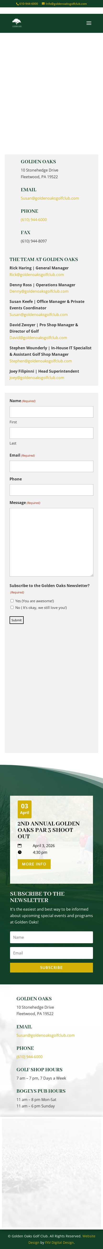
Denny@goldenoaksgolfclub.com (39, 291)
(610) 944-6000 (34, 219)
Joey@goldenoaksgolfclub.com (37, 377)
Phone (16, 479)
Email (22, 455)
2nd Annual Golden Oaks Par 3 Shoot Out (49, 830)
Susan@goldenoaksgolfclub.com (50, 198)
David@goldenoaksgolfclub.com (38, 337)
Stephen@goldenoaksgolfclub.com (41, 361)
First (13, 422)
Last (13, 443)
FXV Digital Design (59, 1242)
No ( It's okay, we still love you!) (41, 607)
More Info (34, 864)
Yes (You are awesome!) (34, 600)
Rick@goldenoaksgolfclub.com (37, 274)
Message (25, 503)
